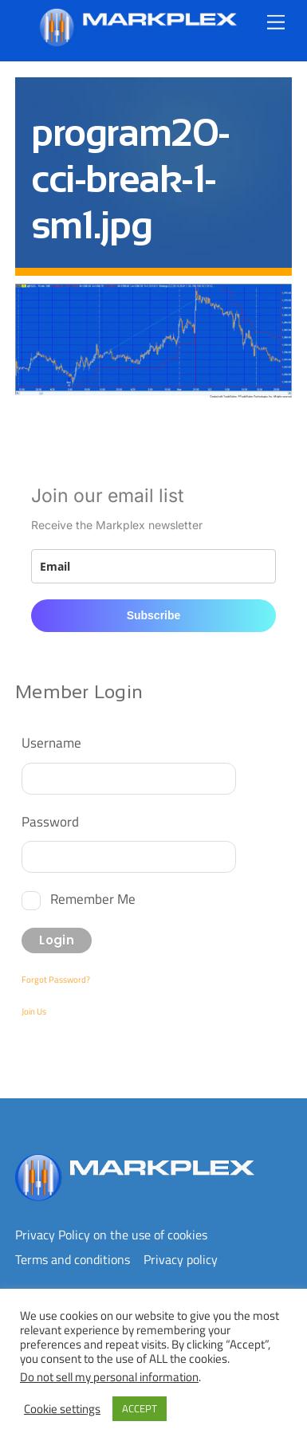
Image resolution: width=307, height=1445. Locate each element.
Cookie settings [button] (62, 1409)
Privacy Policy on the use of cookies (111, 1234)
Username (51, 742)
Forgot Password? (56, 979)
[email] (153, 566)
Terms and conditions (72, 1259)
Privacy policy (181, 1259)
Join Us (34, 1011)
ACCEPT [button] (139, 1408)
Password (50, 821)
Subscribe (154, 615)
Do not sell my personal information (109, 1377)
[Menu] (276, 22)
